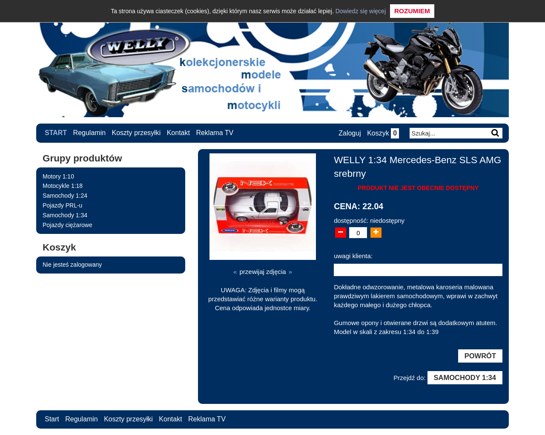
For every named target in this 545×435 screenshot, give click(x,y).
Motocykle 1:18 (63, 185)
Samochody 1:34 (65, 215)
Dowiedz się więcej (361, 11)
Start (56, 132)
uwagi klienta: (353, 255)
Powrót (480, 356)
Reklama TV (214, 132)
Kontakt (178, 132)
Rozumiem (412, 10)
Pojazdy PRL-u (62, 205)
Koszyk (383, 133)
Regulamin (89, 132)
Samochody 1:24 (65, 195)
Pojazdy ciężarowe (67, 225)
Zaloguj (349, 133)
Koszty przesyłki (136, 132)
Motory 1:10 (58, 176)
